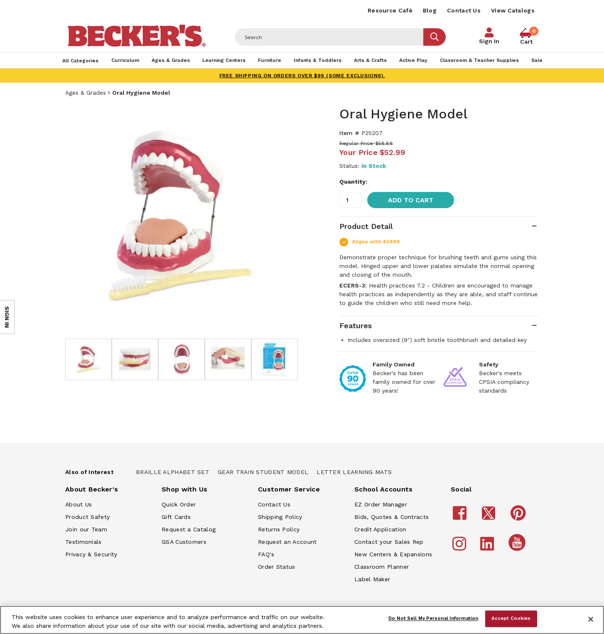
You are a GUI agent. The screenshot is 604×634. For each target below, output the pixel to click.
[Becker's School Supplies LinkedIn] (488, 547)
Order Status (276, 566)
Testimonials (83, 541)
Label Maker (372, 579)
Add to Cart (410, 200)
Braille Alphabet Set (172, 472)
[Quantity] (350, 200)
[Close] (591, 619)
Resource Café (390, 10)
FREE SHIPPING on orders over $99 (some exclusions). (302, 76)
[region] (302, 620)
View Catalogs (513, 10)
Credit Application (380, 529)
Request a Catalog (189, 529)
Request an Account (287, 541)
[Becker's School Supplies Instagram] (460, 547)
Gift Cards (176, 517)
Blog (430, 10)
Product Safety (87, 517)
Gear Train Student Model (263, 472)
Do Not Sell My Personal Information (433, 619)
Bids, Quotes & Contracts (391, 517)
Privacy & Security (91, 554)
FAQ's (266, 554)
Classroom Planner (381, 566)
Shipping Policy (280, 517)
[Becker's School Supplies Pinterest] (519, 517)
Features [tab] (355, 325)
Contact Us (464, 10)
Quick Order (179, 504)
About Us (78, 504)
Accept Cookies (511, 619)
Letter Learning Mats (354, 472)
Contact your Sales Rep (389, 541)
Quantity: (353, 181)
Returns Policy (279, 529)
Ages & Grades (85, 92)
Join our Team (86, 529)
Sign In (489, 41)
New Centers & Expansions (393, 554)
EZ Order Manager (380, 504)
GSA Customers (184, 541)
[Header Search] (329, 37)
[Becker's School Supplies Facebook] (461, 517)
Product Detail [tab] (366, 226)
